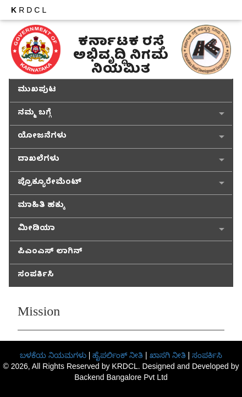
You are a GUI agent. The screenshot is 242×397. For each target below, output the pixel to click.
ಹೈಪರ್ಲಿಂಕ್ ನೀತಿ (117, 355)
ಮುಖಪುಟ (37, 90)
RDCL (29, 10)
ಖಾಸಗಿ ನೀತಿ (168, 355)
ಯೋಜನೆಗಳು (42, 137)
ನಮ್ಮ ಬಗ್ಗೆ (34, 113)
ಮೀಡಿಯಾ (36, 229)
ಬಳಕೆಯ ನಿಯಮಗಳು (53, 355)
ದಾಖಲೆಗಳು (38, 160)
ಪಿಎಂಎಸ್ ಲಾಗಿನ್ (50, 252)
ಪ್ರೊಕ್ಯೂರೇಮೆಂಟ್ (49, 183)
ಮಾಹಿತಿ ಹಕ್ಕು (41, 206)
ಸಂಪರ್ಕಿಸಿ (36, 275)
